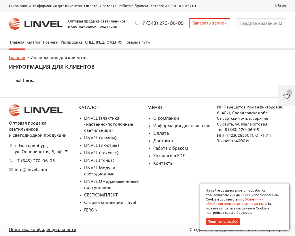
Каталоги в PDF (163, 6)
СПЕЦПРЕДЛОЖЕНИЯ (103, 42)
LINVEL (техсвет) (101, 153)
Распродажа (72, 42)
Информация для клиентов (57, 6)
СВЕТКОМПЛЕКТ (101, 195)
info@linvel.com (31, 169)
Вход (282, 5)
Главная (17, 42)
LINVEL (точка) (99, 160)
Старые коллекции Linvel (110, 202)
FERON (91, 210)
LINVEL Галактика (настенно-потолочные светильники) (108, 124)
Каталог (34, 42)
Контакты (187, 6)
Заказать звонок (209, 23)
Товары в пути (137, 42)
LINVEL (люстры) (101, 145)
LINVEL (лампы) (100, 138)
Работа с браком (133, 6)
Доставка (108, 6)
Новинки (50, 42)
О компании (20, 6)
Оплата (90, 6)
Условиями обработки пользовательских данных (236, 201)
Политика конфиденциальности (42, 229)
